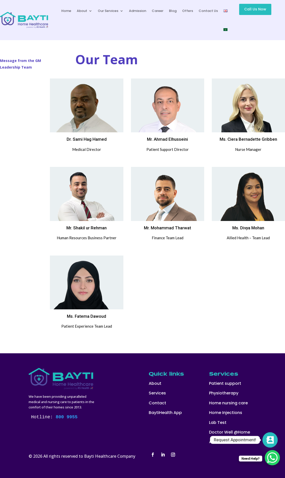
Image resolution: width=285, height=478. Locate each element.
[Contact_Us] (270, 440)
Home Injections (225, 413)
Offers (187, 10)
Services (157, 393)
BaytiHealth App (165, 413)
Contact (157, 403)
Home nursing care (228, 403)
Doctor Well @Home (229, 432)
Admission (137, 10)
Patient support (225, 383)
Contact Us (208, 10)
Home (66, 10)
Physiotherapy (223, 393)
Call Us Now (255, 9)
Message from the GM (20, 60)
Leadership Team (16, 67)
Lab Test (217, 422)
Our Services (108, 10)
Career (157, 10)
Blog (173, 10)
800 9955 (67, 417)
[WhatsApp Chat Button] (272, 457)
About (82, 10)
